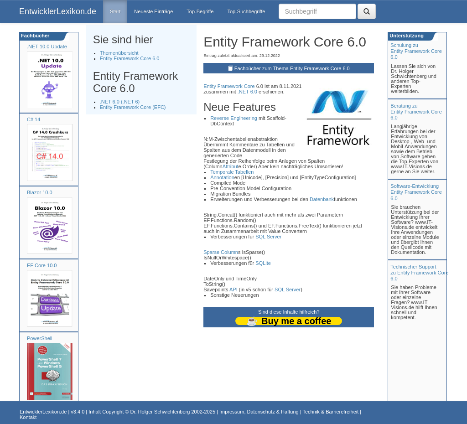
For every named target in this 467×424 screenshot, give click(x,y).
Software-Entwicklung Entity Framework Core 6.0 (415, 192)
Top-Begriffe (200, 11)
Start (115, 11)
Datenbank (322, 199)
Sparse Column (220, 252)
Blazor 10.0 (39, 192)
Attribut (231, 166)
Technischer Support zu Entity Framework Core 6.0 (419, 272)
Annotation (222, 177)
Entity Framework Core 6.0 (130, 58)
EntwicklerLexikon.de (57, 11)
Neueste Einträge (153, 11)
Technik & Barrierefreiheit (330, 411)
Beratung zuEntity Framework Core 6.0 (415, 111)
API (233, 289)
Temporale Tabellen (232, 172)
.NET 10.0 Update (47, 46)
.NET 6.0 (247, 91)
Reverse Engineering (233, 118)
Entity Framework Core (228, 86)
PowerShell (39, 338)
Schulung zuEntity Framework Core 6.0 (415, 51)
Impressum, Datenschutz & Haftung (259, 411)
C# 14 (33, 119)
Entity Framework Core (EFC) (133, 107)
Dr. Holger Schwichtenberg (160, 411)
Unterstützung (406, 35)
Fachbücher (34, 35)
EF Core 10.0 (42, 265)
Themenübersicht (119, 53)
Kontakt (28, 417)
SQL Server (268, 236)
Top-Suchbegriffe (246, 11)
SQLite (263, 263)
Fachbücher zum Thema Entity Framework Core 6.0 (292, 68)
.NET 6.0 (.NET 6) (120, 101)
